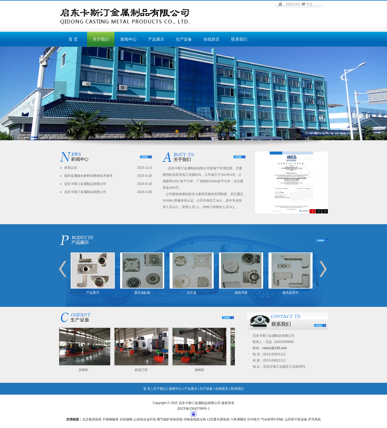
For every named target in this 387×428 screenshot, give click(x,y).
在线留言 (211, 39)
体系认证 (70, 168)
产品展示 (156, 39)
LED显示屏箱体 (218, 419)
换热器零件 (290, 292)
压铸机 (84, 370)
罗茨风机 (314, 419)
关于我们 (101, 39)
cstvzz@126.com (274, 348)
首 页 (73, 39)
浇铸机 (200, 370)
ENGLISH (293, 4)
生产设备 (184, 39)
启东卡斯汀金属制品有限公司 (85, 184)
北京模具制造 (92, 419)
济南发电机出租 (195, 419)
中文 (306, 4)
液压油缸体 (142, 292)
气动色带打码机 (272, 419)
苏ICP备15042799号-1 (193, 409)
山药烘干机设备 (296, 419)
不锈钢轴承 (110, 419)
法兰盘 (191, 292)
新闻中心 (128, 39)
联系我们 (239, 39)
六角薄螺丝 (238, 419)
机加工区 (142, 370)
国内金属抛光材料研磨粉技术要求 (88, 176)
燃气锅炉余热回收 (170, 419)
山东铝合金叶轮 (145, 419)
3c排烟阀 (126, 419)
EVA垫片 (254, 419)
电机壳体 (241, 292)
